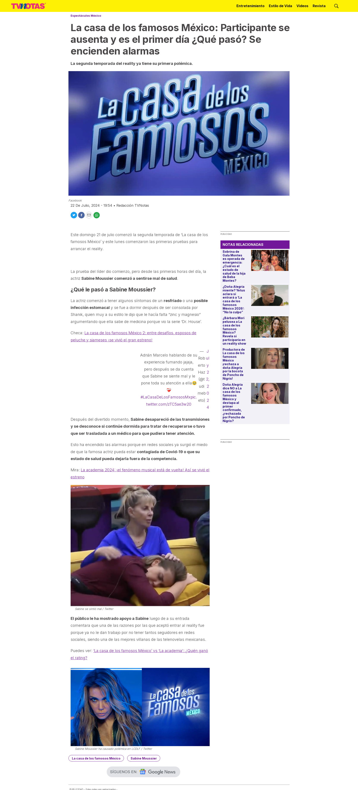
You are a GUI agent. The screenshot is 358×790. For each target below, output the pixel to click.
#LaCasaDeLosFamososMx (166, 397)
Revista (319, 6)
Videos (302, 6)
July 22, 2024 (207, 379)
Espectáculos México (86, 15)
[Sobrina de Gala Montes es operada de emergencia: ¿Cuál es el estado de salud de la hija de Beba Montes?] (269, 260)
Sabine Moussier (144, 758)
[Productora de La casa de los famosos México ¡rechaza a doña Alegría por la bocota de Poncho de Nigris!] (269, 358)
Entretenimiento (250, 6)
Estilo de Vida (280, 6)
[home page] (28, 6)
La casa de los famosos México (96, 758)
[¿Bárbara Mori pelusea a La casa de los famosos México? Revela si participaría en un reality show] (269, 326)
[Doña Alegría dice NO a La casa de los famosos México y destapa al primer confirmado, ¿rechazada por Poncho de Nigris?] (269, 393)
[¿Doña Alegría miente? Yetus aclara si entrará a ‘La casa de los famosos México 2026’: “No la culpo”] (269, 295)
